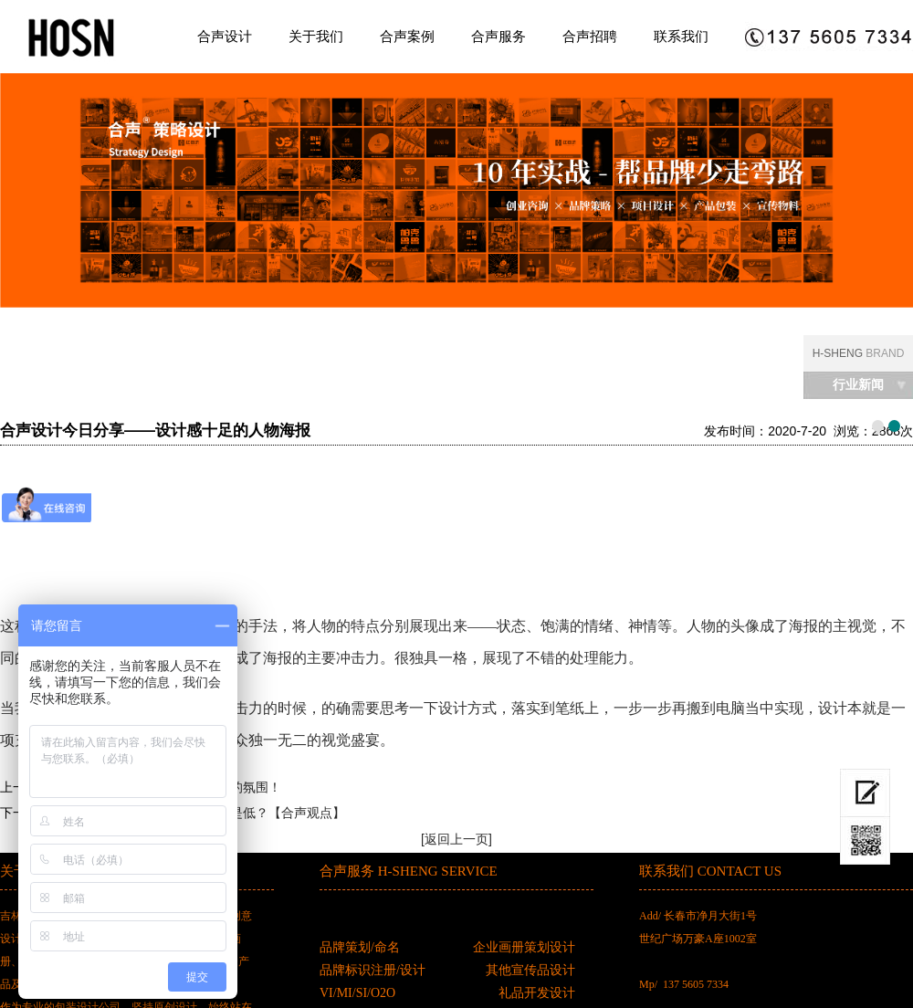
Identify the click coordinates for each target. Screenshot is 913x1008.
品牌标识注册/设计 (372, 970)
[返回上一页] (456, 839)
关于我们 (316, 36)
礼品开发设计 (536, 993)
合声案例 (407, 36)
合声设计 (224, 36)
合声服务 (498, 36)
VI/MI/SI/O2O (357, 993)
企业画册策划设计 (524, 947)
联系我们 (681, 36)
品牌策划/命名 (360, 947)
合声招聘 (589, 36)
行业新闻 (858, 385)
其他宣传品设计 (530, 970)
